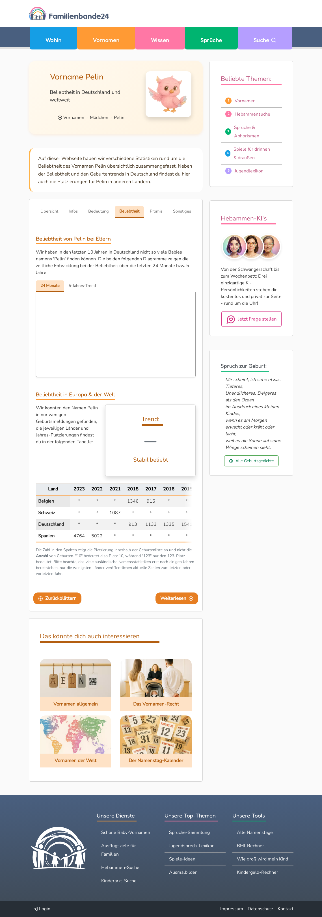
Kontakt (285, 909)
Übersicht (49, 211)
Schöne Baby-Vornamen (125, 833)
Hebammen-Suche (120, 868)
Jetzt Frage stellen (251, 319)
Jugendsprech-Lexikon (192, 846)
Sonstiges (182, 211)
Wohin (53, 40)
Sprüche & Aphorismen (246, 131)
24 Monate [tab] (50, 285)
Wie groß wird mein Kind (262, 859)
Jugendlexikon (249, 171)
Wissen (160, 40)
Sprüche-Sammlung (189, 833)
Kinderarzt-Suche (119, 881)
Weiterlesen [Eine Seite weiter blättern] (176, 598)
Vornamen (106, 40)
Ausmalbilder (183, 873)
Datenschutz (260, 909)
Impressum (231, 909)
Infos (73, 211)
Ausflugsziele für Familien (118, 850)
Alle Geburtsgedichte (251, 461)
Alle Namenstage (255, 833)
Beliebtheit (129, 211)
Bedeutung (98, 211)
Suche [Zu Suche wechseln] (265, 40)
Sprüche (211, 40)
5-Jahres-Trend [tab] (84, 285)
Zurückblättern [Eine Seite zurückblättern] (57, 598)
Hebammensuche (252, 114)
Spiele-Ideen (182, 859)
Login (41, 909)
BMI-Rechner (250, 846)
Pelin (119, 117)
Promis (156, 211)
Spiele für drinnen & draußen (252, 153)
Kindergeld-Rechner (257, 873)
